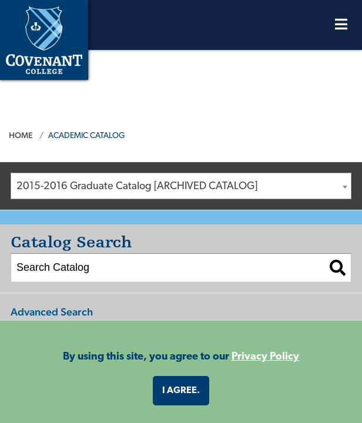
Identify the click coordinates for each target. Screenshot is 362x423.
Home (21, 134)
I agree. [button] (181, 390)
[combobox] (181, 185)
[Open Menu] (341, 27)
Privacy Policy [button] (265, 356)
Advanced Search (52, 311)
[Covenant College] (44, 38)
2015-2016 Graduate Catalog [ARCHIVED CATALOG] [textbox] (136, 186)
